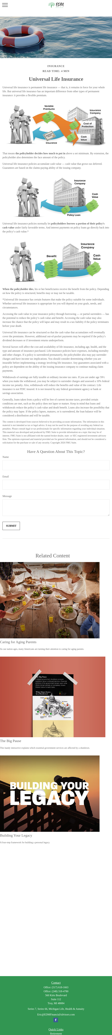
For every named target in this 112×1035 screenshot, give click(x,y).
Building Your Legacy (16, 835)
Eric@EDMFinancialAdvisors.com (56, 1014)
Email (5, 476)
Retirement (56, 1033)
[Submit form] (11, 526)
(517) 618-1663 (60, 987)
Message (7, 496)
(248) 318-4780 (60, 991)
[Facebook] (55, 1020)
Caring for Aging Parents (18, 642)
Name (5, 457)
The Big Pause (10, 741)
